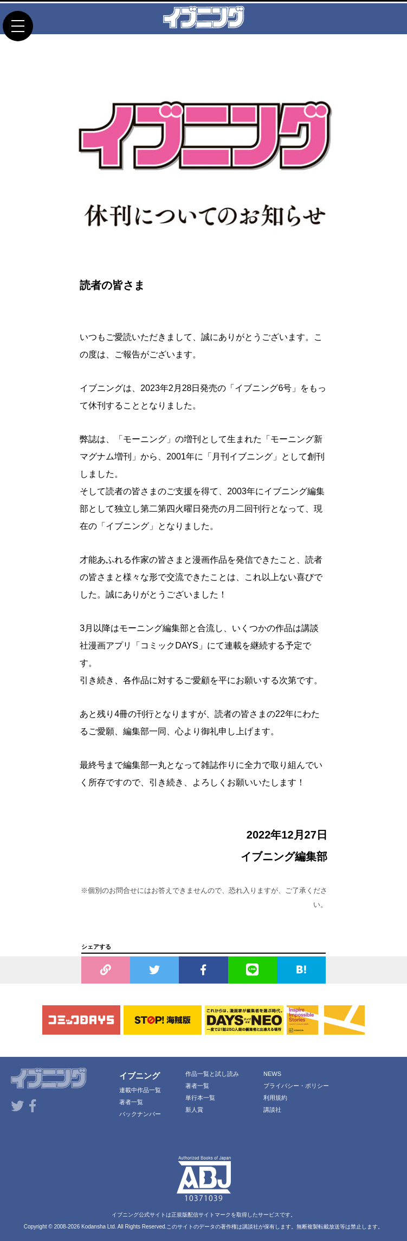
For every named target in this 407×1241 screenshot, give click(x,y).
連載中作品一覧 (140, 1090)
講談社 (272, 1109)
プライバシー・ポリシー (296, 1085)
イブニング (139, 1075)
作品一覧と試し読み (212, 1073)
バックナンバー (140, 1114)
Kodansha (93, 1227)
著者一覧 (131, 1102)
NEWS (272, 1073)
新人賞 (194, 1109)
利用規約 (275, 1097)
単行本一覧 (200, 1097)
